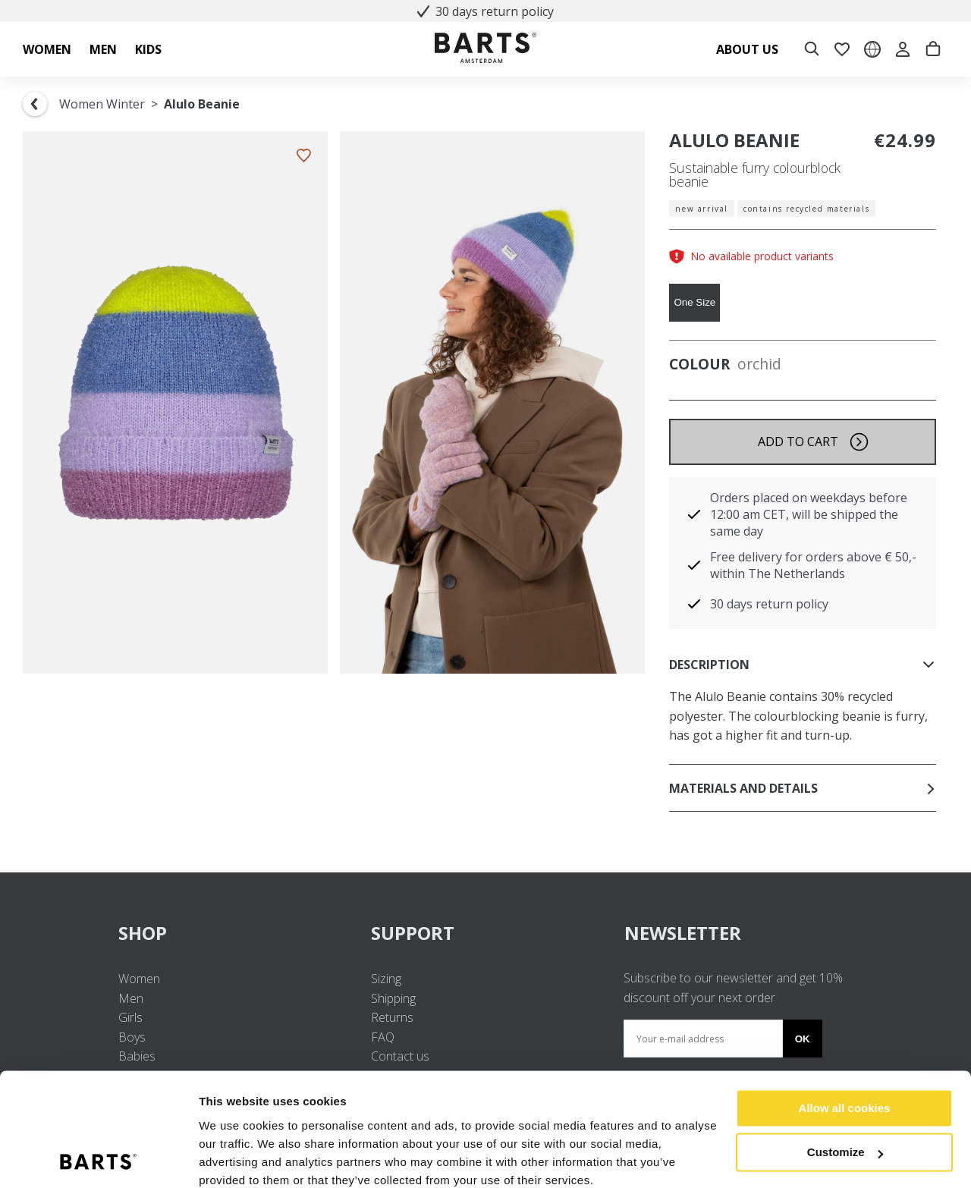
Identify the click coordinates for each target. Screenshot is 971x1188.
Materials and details (802, 788)
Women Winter (102, 104)
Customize (845, 1088)
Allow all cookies (845, 1044)
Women (139, 978)
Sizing (386, 978)
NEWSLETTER (682, 932)
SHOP (232, 932)
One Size (694, 302)
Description (802, 664)
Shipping (393, 998)
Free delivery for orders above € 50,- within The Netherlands (813, 565)
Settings (221, 1158)
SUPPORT (485, 932)
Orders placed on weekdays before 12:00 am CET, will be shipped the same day (808, 514)
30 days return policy (485, 11)
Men (130, 998)
